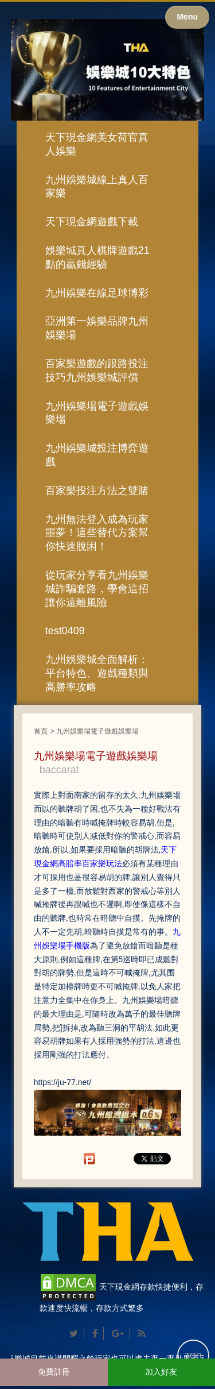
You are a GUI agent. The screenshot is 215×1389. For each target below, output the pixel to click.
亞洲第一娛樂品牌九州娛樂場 (96, 328)
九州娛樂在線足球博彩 (96, 293)
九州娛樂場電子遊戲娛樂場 (96, 413)
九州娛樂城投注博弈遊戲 (96, 455)
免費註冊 (54, 1371)
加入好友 (161, 1371)
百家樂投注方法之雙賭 (96, 490)
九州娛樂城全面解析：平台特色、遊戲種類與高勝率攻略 (96, 673)
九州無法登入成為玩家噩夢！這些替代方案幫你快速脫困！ (96, 533)
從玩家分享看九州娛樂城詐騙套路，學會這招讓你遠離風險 (96, 588)
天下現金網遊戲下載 (91, 221)
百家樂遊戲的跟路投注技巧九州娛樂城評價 (96, 370)
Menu (187, 16)
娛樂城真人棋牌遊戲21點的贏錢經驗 (97, 257)
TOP (193, 1355)
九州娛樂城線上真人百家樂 (96, 186)
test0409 (65, 630)
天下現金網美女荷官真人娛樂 (96, 144)
